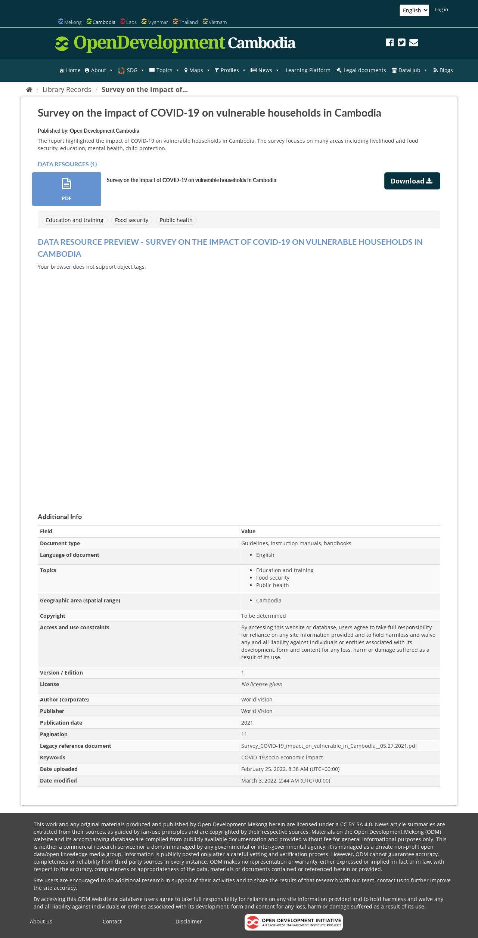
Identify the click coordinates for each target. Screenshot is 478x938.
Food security (131, 219)
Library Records (67, 89)
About (102, 70)
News (269, 70)
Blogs (446, 70)
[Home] (29, 89)
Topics (168, 70)
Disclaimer (189, 921)
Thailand (188, 22)
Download (412, 180)
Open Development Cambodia (104, 130)
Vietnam (218, 22)
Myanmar (158, 22)
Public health (176, 219)
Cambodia (104, 22)
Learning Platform (308, 70)
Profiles (233, 70)
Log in (441, 9)
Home (73, 70)
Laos (131, 22)
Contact (112, 921)
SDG (136, 70)
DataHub (413, 70)
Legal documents (365, 70)
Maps (200, 70)
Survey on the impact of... (145, 89)
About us (41, 921)
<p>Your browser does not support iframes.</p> (239, 382)
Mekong (73, 22)
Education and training (74, 219)
